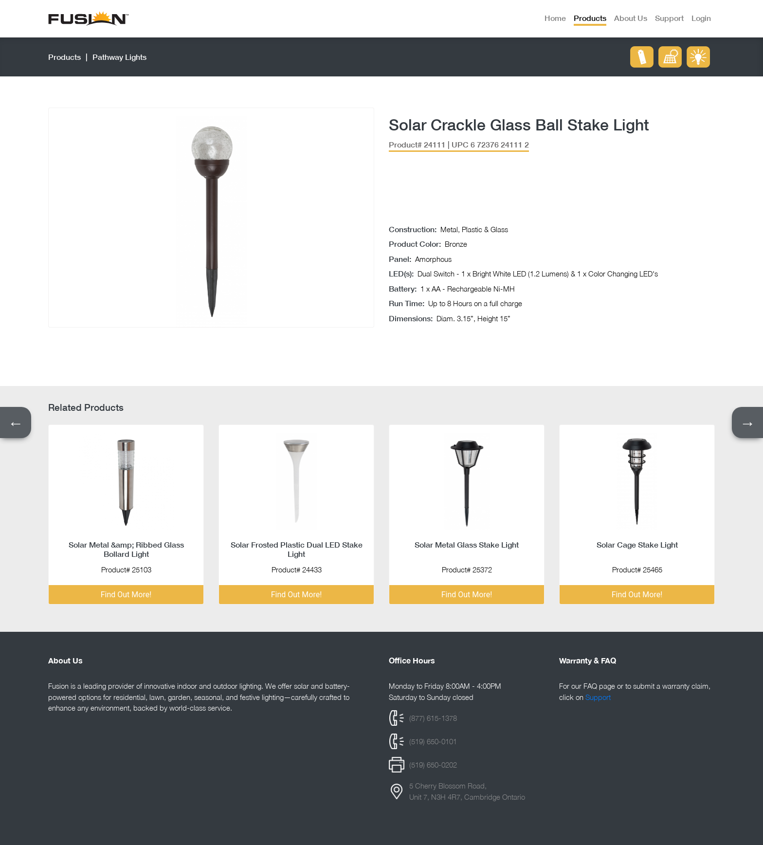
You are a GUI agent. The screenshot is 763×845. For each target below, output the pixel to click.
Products (64, 56)
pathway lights (119, 56)
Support (598, 697)
